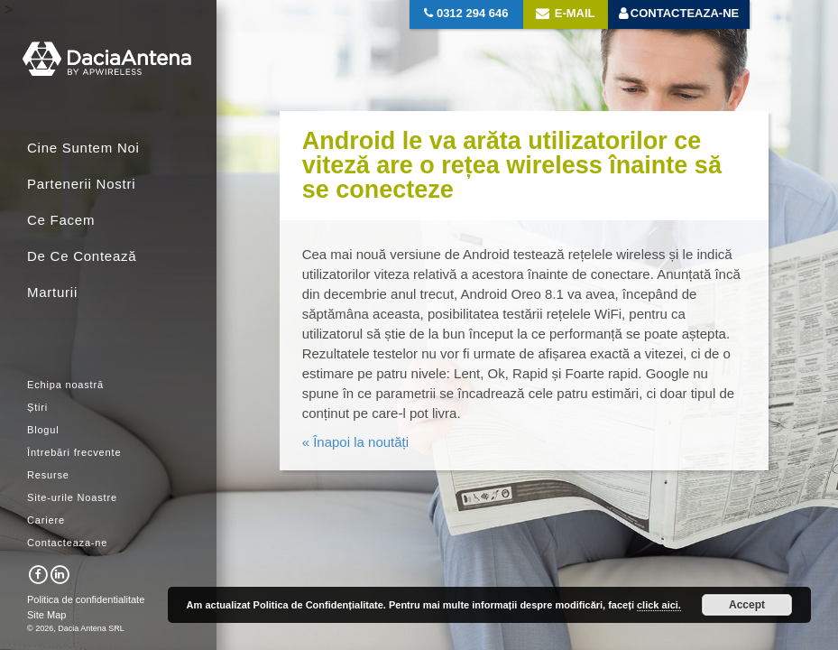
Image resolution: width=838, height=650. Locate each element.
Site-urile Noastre (72, 497)
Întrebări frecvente (74, 452)
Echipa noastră (65, 384)
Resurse (48, 474)
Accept (747, 605)
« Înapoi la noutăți (355, 442)
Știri (37, 407)
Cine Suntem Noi (83, 147)
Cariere (46, 520)
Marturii (52, 292)
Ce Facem (61, 220)
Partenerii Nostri (81, 183)
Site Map (46, 614)
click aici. (659, 604)
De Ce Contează (81, 256)
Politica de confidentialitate (85, 599)
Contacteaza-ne (67, 542)
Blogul (43, 429)
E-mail (565, 13)
